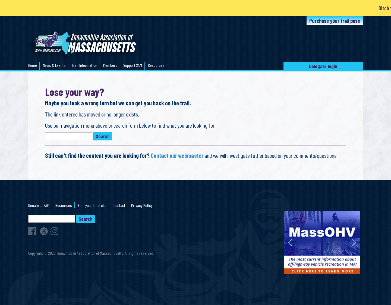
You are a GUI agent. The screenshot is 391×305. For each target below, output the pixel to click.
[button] (289, 242)
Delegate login (323, 66)
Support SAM (132, 65)
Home (32, 65)
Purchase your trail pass (334, 20)
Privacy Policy (142, 205)
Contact (119, 205)
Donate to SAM (38, 205)
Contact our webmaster (177, 155)
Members (110, 65)
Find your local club (93, 205)
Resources (156, 65)
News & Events (54, 65)
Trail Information (84, 65)
